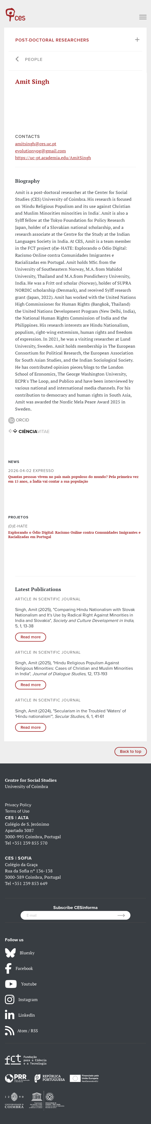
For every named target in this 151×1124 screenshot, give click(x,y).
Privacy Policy (18, 805)
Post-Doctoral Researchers (52, 40)
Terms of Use (17, 811)
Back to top (130, 751)
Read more (31, 637)
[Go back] (17, 60)
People (34, 59)
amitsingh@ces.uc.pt (35, 144)
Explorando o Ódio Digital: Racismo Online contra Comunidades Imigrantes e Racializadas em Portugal (74, 534)
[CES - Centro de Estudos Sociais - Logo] (15, 12)
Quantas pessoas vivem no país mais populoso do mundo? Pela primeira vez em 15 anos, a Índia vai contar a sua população (73, 478)
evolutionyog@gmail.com (40, 151)
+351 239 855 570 (29, 843)
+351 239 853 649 (29, 883)
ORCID (18, 420)
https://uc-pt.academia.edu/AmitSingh (53, 158)
